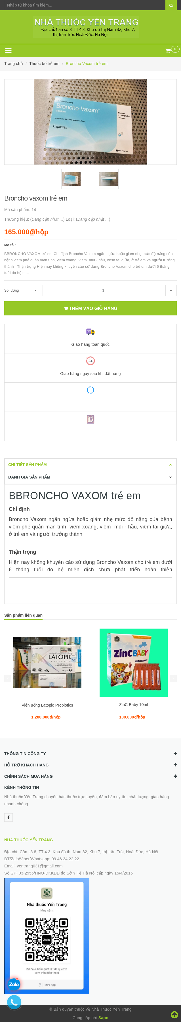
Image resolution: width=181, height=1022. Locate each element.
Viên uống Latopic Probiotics (47, 705)
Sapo (103, 1017)
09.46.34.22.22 (65, 859)
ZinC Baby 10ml (133, 704)
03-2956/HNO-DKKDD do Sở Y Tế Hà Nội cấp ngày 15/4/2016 (76, 873)
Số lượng (11, 290)
